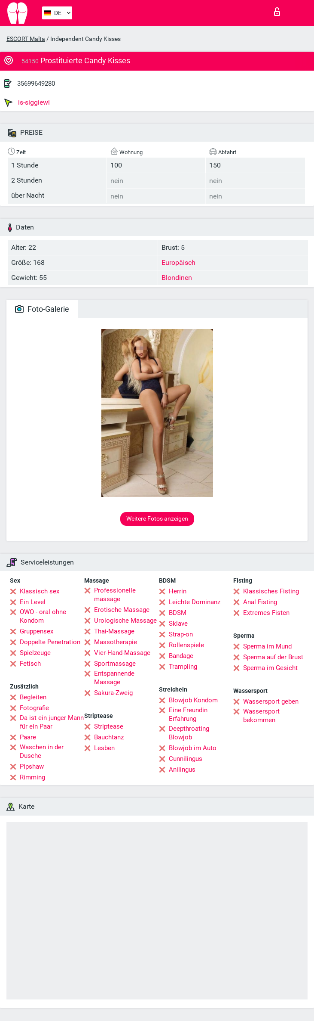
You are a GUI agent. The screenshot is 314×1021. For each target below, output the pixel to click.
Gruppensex (36, 631)
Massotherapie (115, 642)
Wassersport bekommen (261, 716)
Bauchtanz (109, 737)
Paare (28, 737)
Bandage (181, 656)
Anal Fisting (260, 602)
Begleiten (33, 697)
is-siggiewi (27, 102)
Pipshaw (32, 766)
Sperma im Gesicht (270, 668)
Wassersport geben (271, 701)
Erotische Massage (121, 610)
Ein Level (33, 602)
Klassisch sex (39, 591)
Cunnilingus (185, 759)
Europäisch (178, 262)
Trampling (183, 666)
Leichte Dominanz (194, 602)
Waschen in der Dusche (42, 751)
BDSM (177, 613)
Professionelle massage (115, 595)
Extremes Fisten (266, 613)
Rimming (32, 777)
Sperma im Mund (267, 646)
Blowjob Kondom (193, 700)
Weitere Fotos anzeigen (157, 518)
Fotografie (34, 708)
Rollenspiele (186, 645)
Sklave (178, 623)
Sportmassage (115, 663)
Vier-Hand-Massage (122, 653)
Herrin (177, 591)
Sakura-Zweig (113, 693)
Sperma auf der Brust (273, 657)
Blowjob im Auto (192, 748)
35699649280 (36, 83)
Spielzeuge (35, 653)
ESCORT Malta (25, 38)
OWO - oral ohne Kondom (43, 616)
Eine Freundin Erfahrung (188, 714)
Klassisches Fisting (271, 591)
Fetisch (30, 663)
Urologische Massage (125, 620)
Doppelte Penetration (50, 642)
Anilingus (182, 769)
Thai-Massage (114, 631)
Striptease (108, 726)
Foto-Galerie (42, 308)
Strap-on (181, 634)
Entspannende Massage (114, 678)
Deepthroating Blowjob (189, 733)
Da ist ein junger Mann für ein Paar (52, 722)
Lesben (104, 748)
